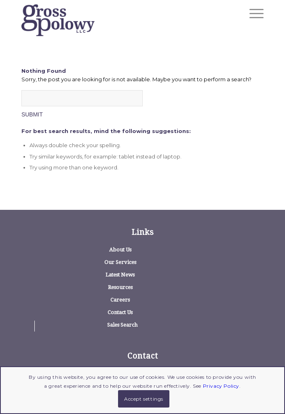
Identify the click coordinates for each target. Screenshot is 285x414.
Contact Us (120, 312)
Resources (120, 287)
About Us (120, 250)
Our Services (120, 262)
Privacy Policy (221, 386)
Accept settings (143, 399)
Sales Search (122, 325)
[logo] (118, 20)
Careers (120, 300)
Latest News (120, 275)
